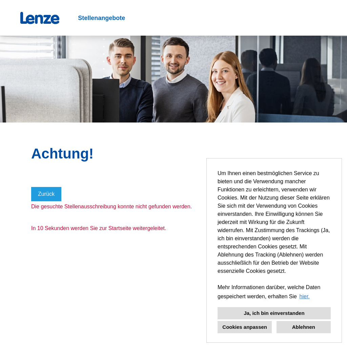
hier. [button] (305, 296)
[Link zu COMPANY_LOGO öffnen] (39, 18)
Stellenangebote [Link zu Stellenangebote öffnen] (101, 18)
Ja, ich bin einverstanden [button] (274, 313)
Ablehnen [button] (303, 327)
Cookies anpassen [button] (244, 327)
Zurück (46, 194)
